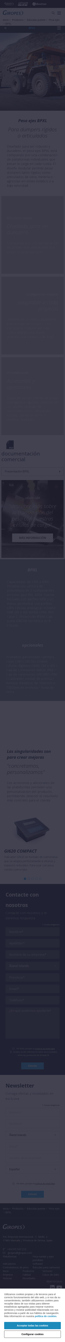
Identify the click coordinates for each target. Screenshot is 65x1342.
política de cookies (46, 1316)
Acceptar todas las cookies (32, 1325)
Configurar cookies (32, 1334)
